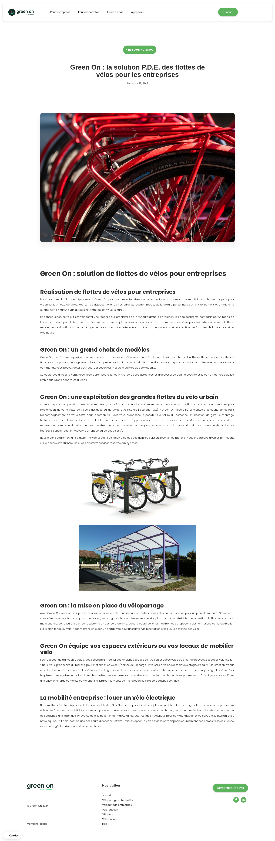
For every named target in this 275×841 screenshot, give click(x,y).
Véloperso (108, 814)
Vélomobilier (109, 819)
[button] (62, 12)
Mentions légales (37, 824)
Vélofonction (110, 809)
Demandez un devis (230, 788)
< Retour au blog (139, 50)
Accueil (106, 795)
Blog (104, 824)
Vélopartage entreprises (117, 805)
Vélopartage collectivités (117, 800)
